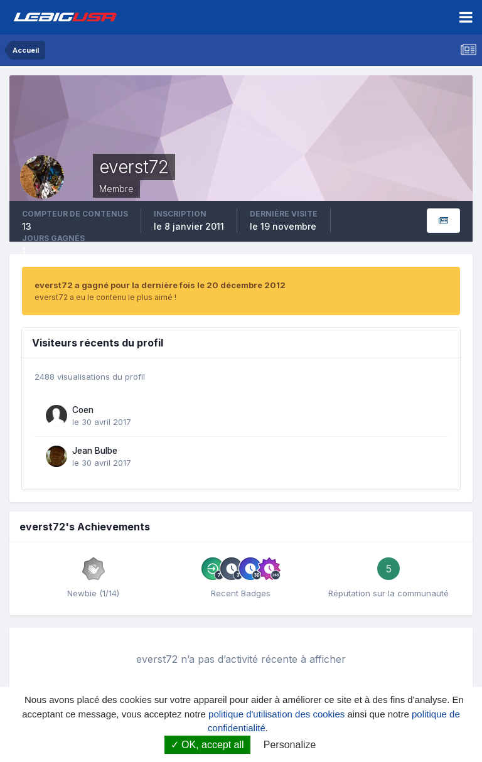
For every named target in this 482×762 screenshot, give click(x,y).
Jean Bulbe (94, 451)
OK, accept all (207, 744)
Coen (83, 410)
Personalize (290, 744)
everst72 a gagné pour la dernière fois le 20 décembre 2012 (160, 285)
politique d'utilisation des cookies (276, 714)
